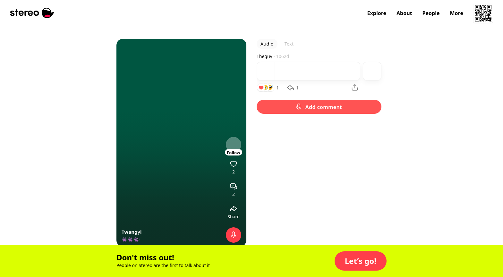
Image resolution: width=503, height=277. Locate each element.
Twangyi (131, 232)
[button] (361, 261)
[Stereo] (32, 13)
